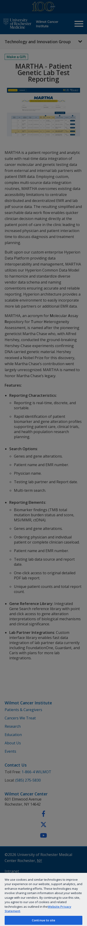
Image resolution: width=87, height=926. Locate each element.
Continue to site (43, 920)
